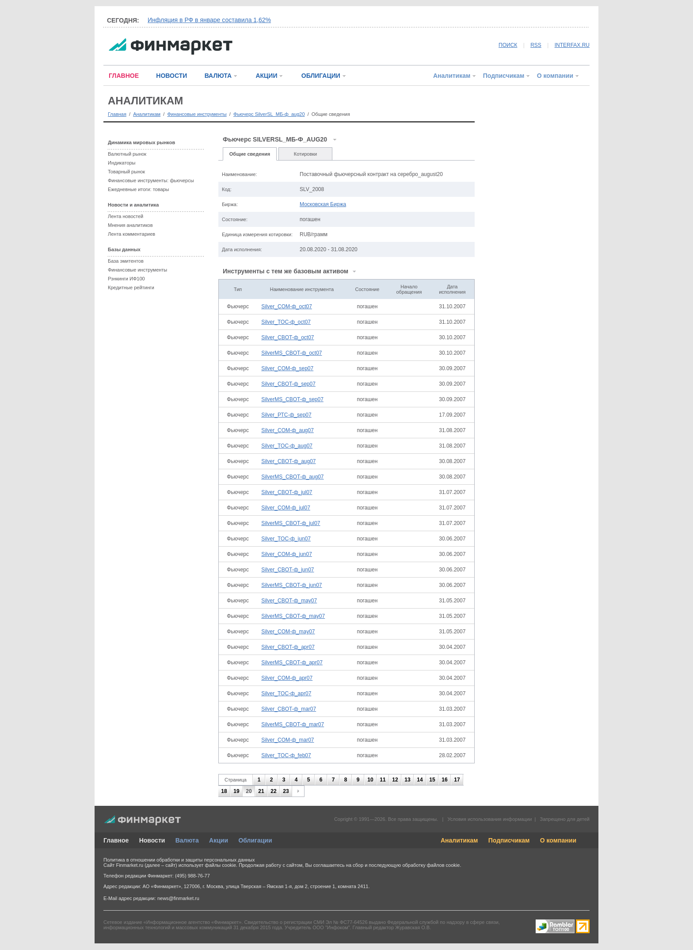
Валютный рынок (127, 154)
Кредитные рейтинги (131, 287)
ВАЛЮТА (218, 75)
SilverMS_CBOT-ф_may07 (293, 616)
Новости (152, 840)
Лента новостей (125, 216)
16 (444, 780)
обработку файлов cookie (431, 865)
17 (457, 780)
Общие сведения (249, 154)
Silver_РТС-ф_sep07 (286, 415)
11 (382, 780)
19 (236, 791)
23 (286, 791)
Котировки (305, 154)
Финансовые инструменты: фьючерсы (151, 180)
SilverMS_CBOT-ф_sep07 (292, 399)
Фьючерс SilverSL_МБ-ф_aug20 (269, 114)
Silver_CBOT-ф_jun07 (287, 570)
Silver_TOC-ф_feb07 (286, 755)
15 (432, 780)
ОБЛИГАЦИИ (320, 75)
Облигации (255, 840)
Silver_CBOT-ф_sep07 (288, 384)
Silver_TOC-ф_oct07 (286, 322)
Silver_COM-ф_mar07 (287, 740)
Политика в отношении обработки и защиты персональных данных (179, 859)
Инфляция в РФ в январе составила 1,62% (209, 19)
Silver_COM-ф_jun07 (286, 554)
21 (261, 791)
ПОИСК (508, 45)
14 (420, 780)
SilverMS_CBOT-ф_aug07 (292, 477)
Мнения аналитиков (130, 225)
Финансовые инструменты (196, 114)
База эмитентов (126, 261)
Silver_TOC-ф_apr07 (286, 693)
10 (370, 780)
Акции (218, 840)
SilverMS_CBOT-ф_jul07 (290, 523)
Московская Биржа (323, 204)
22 (273, 791)
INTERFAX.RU (572, 45)
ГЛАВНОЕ (124, 75)
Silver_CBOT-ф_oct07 (287, 337)
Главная (117, 114)
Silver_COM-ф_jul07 (285, 508)
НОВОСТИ (171, 75)
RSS (535, 45)
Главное (116, 840)
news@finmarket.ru (178, 898)
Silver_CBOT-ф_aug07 (288, 461)
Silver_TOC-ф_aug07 (286, 446)
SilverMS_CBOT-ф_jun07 (291, 585)
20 (248, 791)
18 (224, 791)
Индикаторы (122, 162)
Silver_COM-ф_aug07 (287, 430)
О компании (555, 75)
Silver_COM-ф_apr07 (286, 678)
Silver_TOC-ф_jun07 (286, 539)
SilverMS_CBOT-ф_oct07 (291, 353)
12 (395, 780)
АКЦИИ (266, 75)
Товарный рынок (126, 171)
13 (407, 780)
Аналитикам (451, 75)
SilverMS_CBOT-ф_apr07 (292, 662)
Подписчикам (504, 75)
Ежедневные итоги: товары (138, 189)
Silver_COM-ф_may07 (288, 631)
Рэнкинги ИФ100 (126, 278)
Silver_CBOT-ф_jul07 (286, 492)
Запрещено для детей (565, 819)
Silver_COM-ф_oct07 (286, 306)
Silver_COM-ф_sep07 (287, 368)
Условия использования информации (489, 819)
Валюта (187, 840)
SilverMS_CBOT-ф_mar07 (292, 724)
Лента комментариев (131, 234)
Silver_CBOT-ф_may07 (289, 601)
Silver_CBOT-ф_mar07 (288, 709)
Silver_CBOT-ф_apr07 (288, 647)
